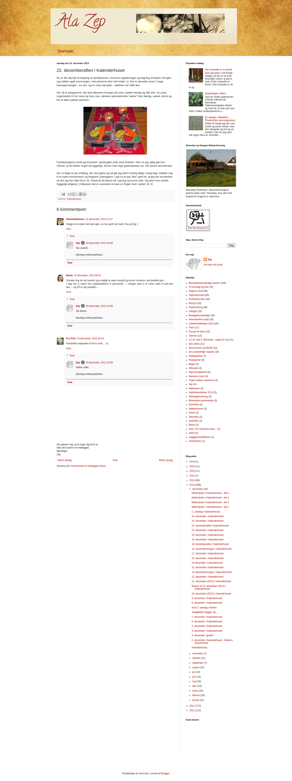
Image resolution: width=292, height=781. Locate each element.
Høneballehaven (75, 219)
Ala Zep (81, 22)
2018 (192, 466)
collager (193, 311)
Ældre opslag (166, 460)
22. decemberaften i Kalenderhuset (210, 525)
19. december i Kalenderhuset (207, 539)
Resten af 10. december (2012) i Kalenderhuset (209, 587)
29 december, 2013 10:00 (99, 243)
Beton (192, 424)
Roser (192, 412)
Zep (78, 243)
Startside (65, 51)
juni (194, 676)
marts (195, 690)
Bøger (192, 364)
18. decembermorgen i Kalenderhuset (212, 549)
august (196, 667)
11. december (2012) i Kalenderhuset (211, 581)
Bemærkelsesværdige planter (204, 283)
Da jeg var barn (197, 331)
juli (194, 672)
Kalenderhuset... (200, 647)
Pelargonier (195, 360)
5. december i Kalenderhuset (207, 626)
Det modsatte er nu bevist (218, 69)
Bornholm (194, 404)
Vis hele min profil (213, 264)
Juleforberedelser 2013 (201, 392)
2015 (192, 475)
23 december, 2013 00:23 (87, 275)
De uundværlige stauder (201, 351)
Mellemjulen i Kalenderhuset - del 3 (210, 497)
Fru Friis (71, 338)
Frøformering (195, 307)
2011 (192, 710)
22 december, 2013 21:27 (99, 219)
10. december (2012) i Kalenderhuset (211, 593)
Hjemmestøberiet (198, 372)
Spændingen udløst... (216, 93)
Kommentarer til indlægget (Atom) (88, 466)
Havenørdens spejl (199, 319)
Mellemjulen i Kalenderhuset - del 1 (210, 507)
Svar (68, 229)
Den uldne (194, 343)
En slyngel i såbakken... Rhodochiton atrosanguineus (220, 119)
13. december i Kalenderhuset (207, 567)
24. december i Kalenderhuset (207, 516)
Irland (192, 433)
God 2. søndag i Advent (204, 607)
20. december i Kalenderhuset (207, 535)
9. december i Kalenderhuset (207, 598)
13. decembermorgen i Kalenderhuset (212, 572)
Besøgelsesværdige (199, 315)
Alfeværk (193, 368)
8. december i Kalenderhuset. (207, 602)
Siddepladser (196, 356)
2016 (192, 471)
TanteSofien (195, 441)
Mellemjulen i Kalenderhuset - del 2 (210, 502)
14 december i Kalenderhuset (207, 562)
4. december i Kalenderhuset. (207, 630)
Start (115, 460)
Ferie (191, 327)
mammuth (143, 773)
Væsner (193, 335)
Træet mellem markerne (201, 380)
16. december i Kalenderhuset (207, 558)
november (198, 653)
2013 (192, 484)
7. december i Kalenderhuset (207, 617)
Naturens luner (196, 376)
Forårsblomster (197, 299)
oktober (196, 658)
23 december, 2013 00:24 (90, 338)
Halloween (194, 388)
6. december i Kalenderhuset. (207, 621)
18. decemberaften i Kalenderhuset (210, 544)
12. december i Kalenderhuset (207, 576)
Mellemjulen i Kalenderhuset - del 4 (210, 493)
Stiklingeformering (198, 396)
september (198, 662)
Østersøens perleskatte (201, 400)
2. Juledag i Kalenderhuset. (206, 511)
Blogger (165, 773)
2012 (192, 705)
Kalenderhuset (74, 199)
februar (196, 695)
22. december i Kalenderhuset (207, 530)
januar (196, 700)
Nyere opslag (65, 460)
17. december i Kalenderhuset (207, 553)
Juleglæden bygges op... (205, 612)
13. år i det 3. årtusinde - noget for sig (208, 339)
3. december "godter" (203, 635)
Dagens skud (196, 291)
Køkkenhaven (196, 408)
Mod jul (192, 303)
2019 (192, 461)
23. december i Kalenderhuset (207, 520)
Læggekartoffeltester (200, 437)
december (198, 489)
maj (194, 681)
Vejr (191, 384)
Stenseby (194, 416)
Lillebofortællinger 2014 (201, 323)
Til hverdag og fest (198, 287)
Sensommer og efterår (200, 347)
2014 (192, 480)
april (194, 686)
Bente (69, 275)
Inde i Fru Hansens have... (203, 429)
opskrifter (193, 420)
